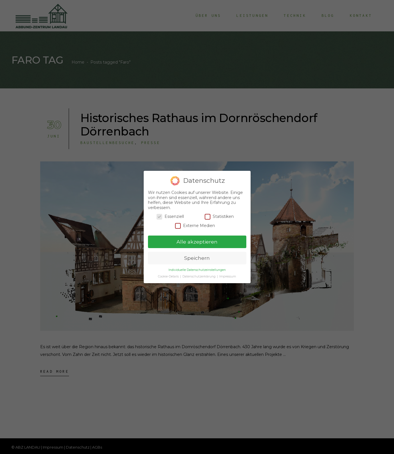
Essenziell (170, 216)
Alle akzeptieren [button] (197, 242)
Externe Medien (195, 225)
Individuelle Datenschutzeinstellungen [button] (197, 270)
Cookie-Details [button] (169, 276)
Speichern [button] (197, 258)
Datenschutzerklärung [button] (199, 276)
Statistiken (219, 216)
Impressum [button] (227, 276)
